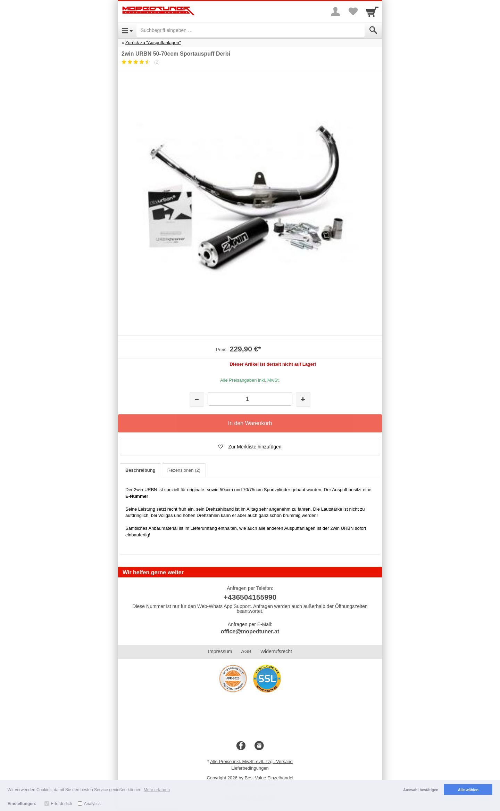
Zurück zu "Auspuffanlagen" (153, 42)
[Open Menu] (127, 30)
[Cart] (372, 11)
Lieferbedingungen (250, 768)
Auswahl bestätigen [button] (420, 790)
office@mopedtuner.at (250, 631)
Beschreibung (140, 470)
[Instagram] (259, 746)
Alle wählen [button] (468, 790)
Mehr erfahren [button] (157, 789)
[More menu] (335, 11)
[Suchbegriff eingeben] (250, 30)
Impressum (220, 651)
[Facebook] (241, 746)
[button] (250, 447)
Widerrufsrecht (276, 651)
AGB (246, 651)
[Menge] (250, 399)
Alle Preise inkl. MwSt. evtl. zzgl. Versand (251, 761)
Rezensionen (183, 470)
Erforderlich (61, 803)
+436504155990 (250, 597)
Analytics (92, 803)
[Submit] (373, 30)
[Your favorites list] (353, 11)
